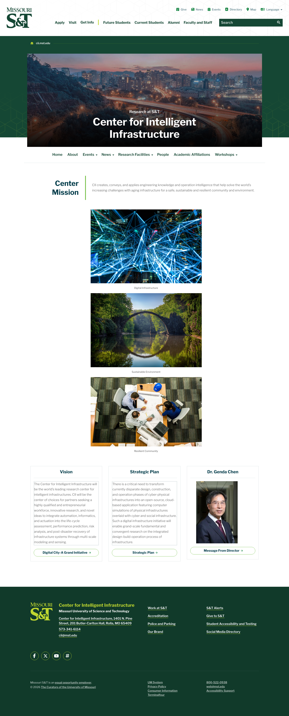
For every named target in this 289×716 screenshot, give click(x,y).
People (163, 155)
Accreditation (158, 616)
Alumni (174, 23)
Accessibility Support (220, 690)
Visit (72, 23)
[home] (19, 18)
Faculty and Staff (198, 23)
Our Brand (155, 632)
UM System (155, 682)
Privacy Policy (157, 686)
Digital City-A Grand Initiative (65, 552)
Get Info (87, 22)
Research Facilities (136, 155)
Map (251, 9)
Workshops (227, 155)
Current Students (149, 23)
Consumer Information (163, 690)
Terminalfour (156, 695)
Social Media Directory (223, 632)
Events (214, 9)
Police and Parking (162, 624)
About (72, 155)
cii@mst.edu (68, 635)
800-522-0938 (216, 682)
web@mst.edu (215, 686)
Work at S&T (157, 608)
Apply (60, 23)
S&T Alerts (214, 608)
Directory (233, 9)
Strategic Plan (143, 552)
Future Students (117, 23)
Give (181, 9)
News (197, 9)
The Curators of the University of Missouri (68, 687)
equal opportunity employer (73, 682)
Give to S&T (215, 616)
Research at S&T (144, 111)
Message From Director (221, 550)
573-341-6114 (70, 629)
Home (57, 155)
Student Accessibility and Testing (231, 624)
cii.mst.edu (43, 43)
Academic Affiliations (192, 155)
